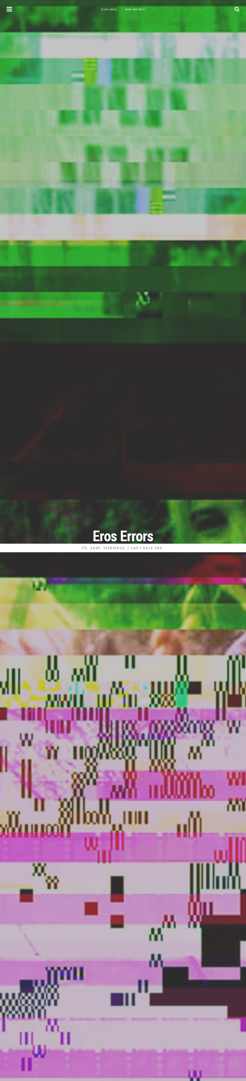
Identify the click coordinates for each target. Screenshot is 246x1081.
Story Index (109, 9)
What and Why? (135, 9)
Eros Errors (123, 536)
